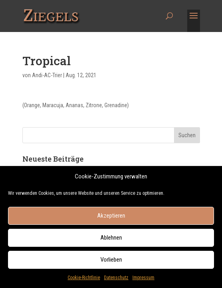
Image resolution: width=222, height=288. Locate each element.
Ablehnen (111, 240)
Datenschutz (116, 280)
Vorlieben (111, 262)
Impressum (143, 280)
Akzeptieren (111, 218)
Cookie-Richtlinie (84, 280)
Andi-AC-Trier (47, 75)
